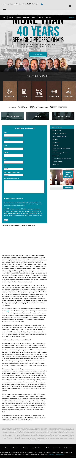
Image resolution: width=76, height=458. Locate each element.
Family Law (56, 164)
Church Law (56, 142)
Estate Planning (54, 96)
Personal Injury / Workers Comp (62, 158)
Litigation (24, 96)
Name (6, 132)
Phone (6, 152)
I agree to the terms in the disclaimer (14, 198)
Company (7, 139)
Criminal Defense (57, 161)
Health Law (56, 145)
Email (6, 145)
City (5, 159)
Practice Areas (26, 17)
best (8, 311)
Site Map (51, 454)
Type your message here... (12, 178)
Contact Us (41, 17)
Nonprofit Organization (39, 95)
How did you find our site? (12, 172)
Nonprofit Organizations (59, 133)
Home (4, 17)
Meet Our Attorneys (13, 116)
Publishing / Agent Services (60, 153)
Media (33, 17)
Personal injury (68, 96)
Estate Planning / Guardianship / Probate (62, 149)
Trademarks (56, 156)
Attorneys (18, 17)
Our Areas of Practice (63, 116)
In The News (48, 17)
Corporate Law (9, 96)
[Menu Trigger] (70, 6)
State (5, 166)
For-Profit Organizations (59, 136)
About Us (11, 17)
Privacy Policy (60, 454)
